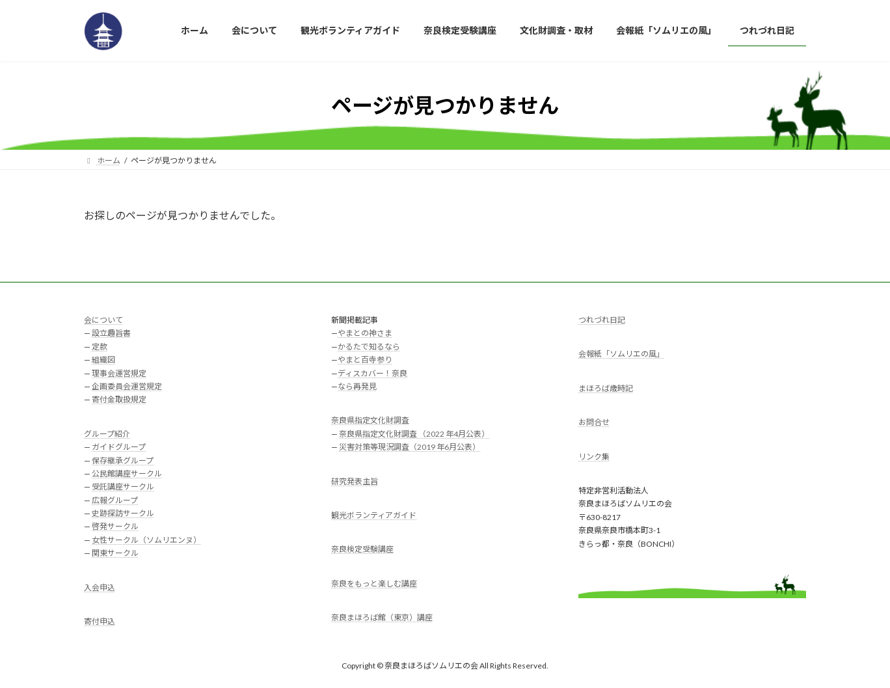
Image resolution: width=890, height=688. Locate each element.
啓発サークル (115, 526)
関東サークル (115, 553)
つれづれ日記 (601, 320)
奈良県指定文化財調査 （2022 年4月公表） (414, 433)
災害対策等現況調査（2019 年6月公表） (409, 447)
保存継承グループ (123, 460)
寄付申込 (99, 621)
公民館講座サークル (127, 473)
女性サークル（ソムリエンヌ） (146, 539)
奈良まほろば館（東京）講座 (382, 617)
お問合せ (594, 422)
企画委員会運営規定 (127, 386)
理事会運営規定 (119, 373)
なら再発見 (357, 386)
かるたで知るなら (369, 346)
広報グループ (115, 499)
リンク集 (594, 456)
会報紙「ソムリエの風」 (621, 354)
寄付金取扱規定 (119, 399)
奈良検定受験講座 (362, 549)
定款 (99, 346)
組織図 (103, 360)
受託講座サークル (123, 486)
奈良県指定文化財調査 (370, 420)
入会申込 (99, 587)
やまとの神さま (365, 333)
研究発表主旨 (354, 481)
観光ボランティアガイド (373, 514)
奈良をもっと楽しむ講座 (374, 583)
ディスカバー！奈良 (372, 373)
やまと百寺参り (365, 360)
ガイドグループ (119, 447)
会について (103, 320)
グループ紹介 (107, 433)
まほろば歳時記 (605, 387)
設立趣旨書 (111, 333)
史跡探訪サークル (123, 513)
